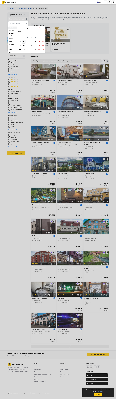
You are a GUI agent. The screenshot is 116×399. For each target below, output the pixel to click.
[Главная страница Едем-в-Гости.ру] (9, 2)
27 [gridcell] (31, 49)
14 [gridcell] (35, 41)
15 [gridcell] (39, 41)
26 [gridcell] (27, 49)
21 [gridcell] (35, 45)
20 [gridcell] (31, 45)
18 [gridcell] (23, 45)
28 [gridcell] (35, 49)
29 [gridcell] (39, 49)
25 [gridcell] (23, 49)
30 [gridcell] (43, 49)
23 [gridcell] (43, 45)
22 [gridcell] (39, 45)
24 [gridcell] (20, 49)
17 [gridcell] (20, 45)
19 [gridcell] (27, 45)
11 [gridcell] (23, 41)
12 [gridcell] (27, 41)
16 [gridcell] (43, 41)
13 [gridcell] (31, 41)
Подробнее (100, 391)
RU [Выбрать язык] (99, 2)
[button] (105, 2)
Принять (98, 394)
